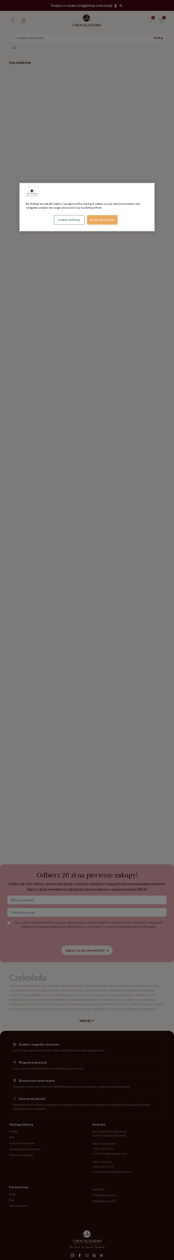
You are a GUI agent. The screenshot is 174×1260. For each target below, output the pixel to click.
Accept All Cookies (102, 219)
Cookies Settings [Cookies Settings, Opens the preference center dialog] (69, 219)
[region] (87, 207)
